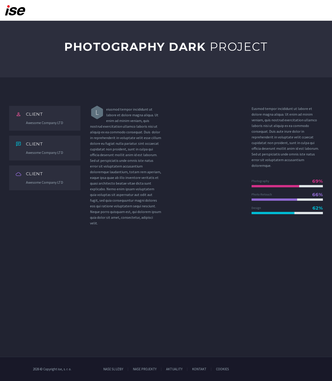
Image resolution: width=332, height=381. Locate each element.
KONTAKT (199, 369)
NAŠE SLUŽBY (113, 369)
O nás (141, 10)
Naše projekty (201, 10)
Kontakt (319, 10)
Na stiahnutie (288, 10)
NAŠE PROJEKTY (145, 369)
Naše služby (167, 10)
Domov (121, 10)
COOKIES (222, 369)
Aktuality (257, 10)
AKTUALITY (174, 369)
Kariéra (231, 10)
